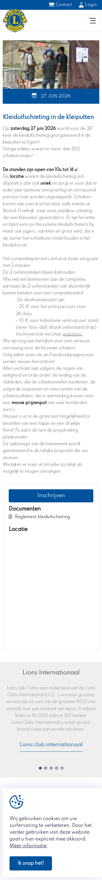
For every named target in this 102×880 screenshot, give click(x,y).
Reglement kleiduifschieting (39, 516)
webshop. (73, 334)
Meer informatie (28, 846)
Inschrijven (51, 496)
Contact (60, 5)
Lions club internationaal (51, 745)
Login (88, 5)
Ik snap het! (31, 863)
